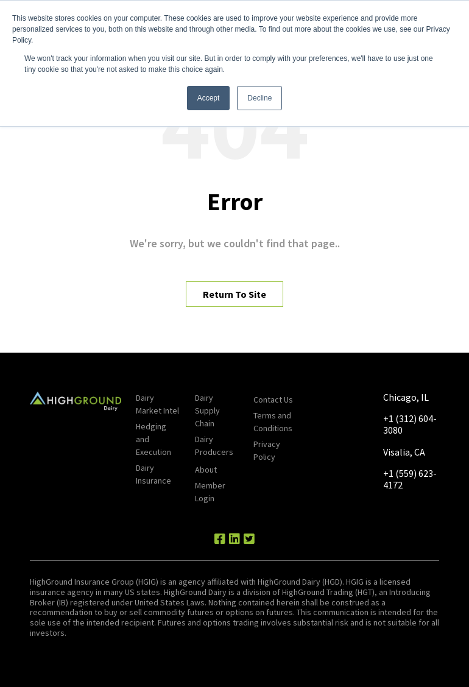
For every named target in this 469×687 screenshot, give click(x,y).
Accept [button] (208, 98)
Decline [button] (259, 98)
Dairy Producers (214, 445)
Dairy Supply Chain (207, 410)
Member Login (210, 492)
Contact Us (273, 399)
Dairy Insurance (153, 474)
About (206, 469)
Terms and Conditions (272, 422)
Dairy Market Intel (157, 404)
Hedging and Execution (153, 439)
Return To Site (234, 294)
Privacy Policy (266, 450)
